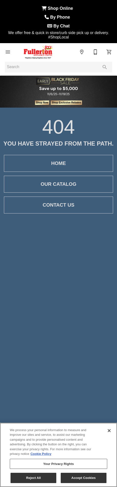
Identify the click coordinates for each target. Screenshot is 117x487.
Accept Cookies (83, 478)
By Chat (58, 26)
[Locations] (82, 52)
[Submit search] (104, 67)
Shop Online (58, 8)
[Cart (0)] (109, 52)
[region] (58, 455)
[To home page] (38, 52)
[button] (8, 52)
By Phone (58, 17)
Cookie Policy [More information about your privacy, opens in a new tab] (40, 454)
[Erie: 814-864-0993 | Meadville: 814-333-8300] (95, 52)
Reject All (33, 478)
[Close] (109, 430)
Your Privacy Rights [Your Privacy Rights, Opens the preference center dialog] (58, 464)
